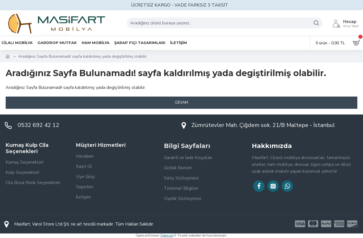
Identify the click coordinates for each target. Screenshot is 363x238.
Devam (181, 102)
